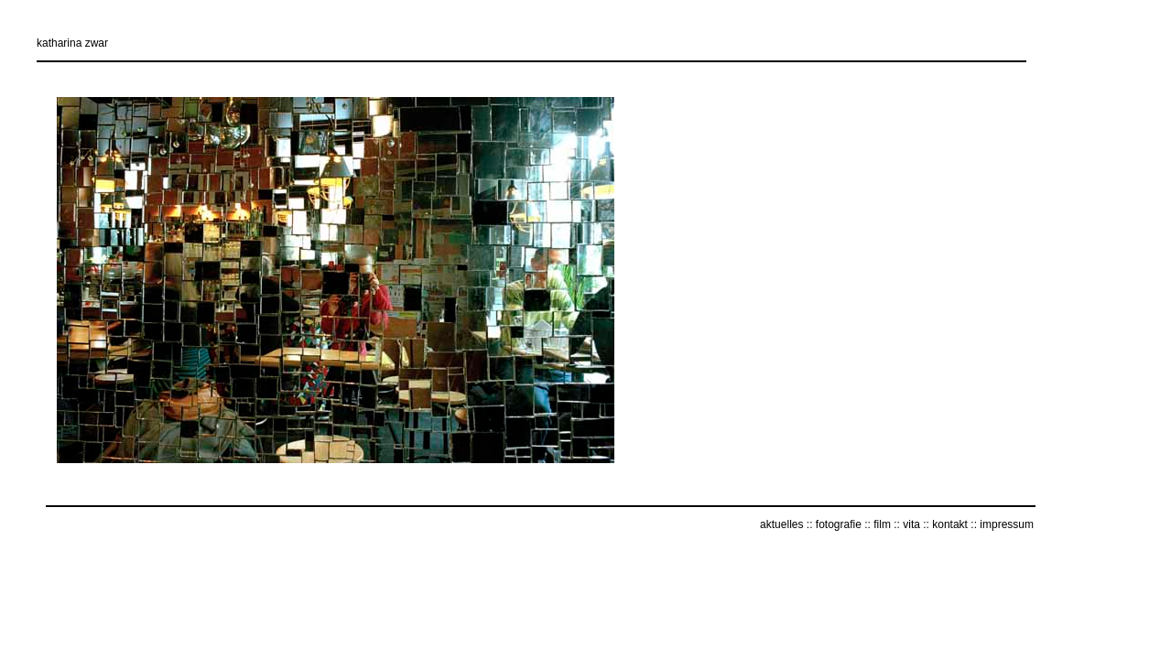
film (882, 524)
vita (911, 524)
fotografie (839, 524)
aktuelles (781, 524)
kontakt (950, 524)
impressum (1007, 524)
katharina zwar (72, 43)
